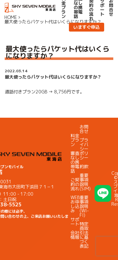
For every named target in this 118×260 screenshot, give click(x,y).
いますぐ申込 (86, 27)
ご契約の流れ (74, 184)
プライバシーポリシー (84, 149)
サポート (74, 221)
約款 (84, 166)
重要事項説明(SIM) (85, 182)
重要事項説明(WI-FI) (84, 206)
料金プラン (74, 140)
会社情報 (74, 235)
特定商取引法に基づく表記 (84, 235)
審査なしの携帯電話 (74, 162)
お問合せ (84, 129)
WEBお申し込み (75, 204)
